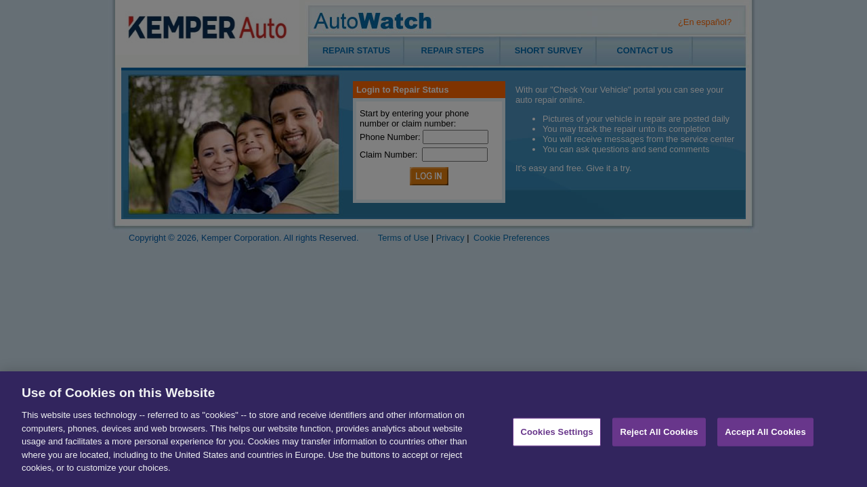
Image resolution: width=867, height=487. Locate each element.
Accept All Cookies (765, 435)
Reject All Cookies (659, 435)
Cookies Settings (556, 435)
